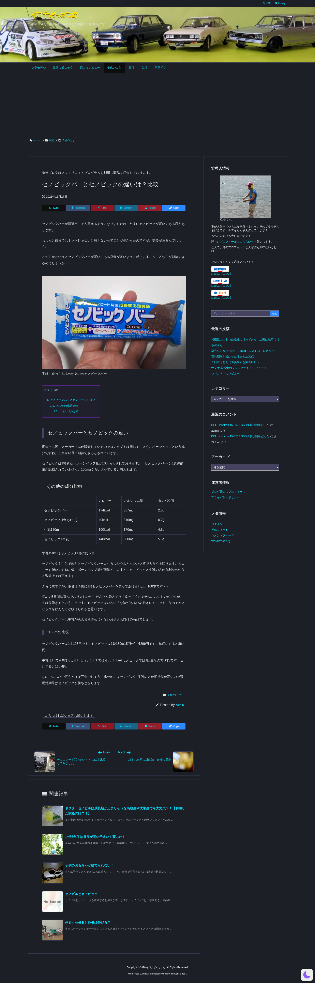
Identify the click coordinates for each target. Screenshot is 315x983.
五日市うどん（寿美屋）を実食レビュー (236, 362)
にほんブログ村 (221, 273)
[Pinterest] (102, 208)
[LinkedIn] (126, 208)
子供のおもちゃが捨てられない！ (89, 865)
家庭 (51, 140)
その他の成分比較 (64, 405)
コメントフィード (222, 535)
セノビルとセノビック (81, 894)
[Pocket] (150, 208)
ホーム (37, 140)
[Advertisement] (157, 103)
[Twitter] (53, 208)
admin (180, 705)
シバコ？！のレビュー (225, 373)
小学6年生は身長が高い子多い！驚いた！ (95, 837)
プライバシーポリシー (225, 497)
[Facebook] (78, 208)
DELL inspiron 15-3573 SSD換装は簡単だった (240, 425)
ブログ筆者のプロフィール (228, 491)
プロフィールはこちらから (237, 241)
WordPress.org (220, 541)
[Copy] (173, 208)
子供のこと (68, 140)
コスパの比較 (66, 411)
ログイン (217, 524)
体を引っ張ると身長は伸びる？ (87, 922)
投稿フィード (219, 529)
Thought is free (178, 973)
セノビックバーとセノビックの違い (71, 399)
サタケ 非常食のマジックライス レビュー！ (239, 367)
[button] (307, 975)
